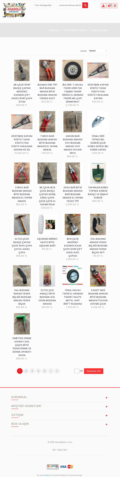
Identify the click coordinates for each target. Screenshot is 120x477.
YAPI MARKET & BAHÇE (75, 30)
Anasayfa (54, 30)
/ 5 (81, 371)
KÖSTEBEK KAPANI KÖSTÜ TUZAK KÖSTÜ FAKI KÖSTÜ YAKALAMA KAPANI (98, 91)
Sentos (47, 475)
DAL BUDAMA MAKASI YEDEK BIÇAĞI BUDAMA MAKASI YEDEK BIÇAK (21, 297)
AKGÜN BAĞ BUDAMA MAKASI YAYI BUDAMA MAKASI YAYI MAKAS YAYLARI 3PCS (73, 144)
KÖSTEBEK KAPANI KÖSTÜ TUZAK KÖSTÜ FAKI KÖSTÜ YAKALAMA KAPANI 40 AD (21, 142)
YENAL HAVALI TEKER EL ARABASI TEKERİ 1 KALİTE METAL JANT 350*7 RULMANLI (72, 297)
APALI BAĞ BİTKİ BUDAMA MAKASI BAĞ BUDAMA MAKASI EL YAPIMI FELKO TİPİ (73, 194)
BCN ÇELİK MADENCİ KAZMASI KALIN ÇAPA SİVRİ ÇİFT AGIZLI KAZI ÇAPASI (72, 247)
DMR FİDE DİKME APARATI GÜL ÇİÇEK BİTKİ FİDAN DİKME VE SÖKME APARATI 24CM (21, 347)
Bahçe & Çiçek (99, 30)
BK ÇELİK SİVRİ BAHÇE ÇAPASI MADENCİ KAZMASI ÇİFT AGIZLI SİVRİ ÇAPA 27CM (21, 93)
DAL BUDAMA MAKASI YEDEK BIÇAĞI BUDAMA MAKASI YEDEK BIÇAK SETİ (98, 245)
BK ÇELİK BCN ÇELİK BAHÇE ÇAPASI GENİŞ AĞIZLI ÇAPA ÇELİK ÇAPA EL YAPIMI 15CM (47, 196)
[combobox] (43, 5)
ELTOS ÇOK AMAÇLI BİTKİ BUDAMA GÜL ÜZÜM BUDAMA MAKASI (47, 297)
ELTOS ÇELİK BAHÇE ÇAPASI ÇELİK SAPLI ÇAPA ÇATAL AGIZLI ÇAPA (22, 245)
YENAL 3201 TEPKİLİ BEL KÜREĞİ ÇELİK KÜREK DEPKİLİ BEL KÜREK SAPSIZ (98, 142)
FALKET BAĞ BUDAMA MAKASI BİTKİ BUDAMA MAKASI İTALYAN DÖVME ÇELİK (98, 297)
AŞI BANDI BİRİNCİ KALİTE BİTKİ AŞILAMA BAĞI (47, 242)
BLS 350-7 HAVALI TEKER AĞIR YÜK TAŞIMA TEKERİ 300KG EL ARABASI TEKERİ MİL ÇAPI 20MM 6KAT (72, 93)
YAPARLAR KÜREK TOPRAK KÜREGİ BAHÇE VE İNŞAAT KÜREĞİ (98, 192)
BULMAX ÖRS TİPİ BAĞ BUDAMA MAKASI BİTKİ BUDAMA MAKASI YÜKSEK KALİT (47, 91)
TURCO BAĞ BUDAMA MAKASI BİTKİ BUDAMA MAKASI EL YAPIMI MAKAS (47, 142)
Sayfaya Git (94, 371)
